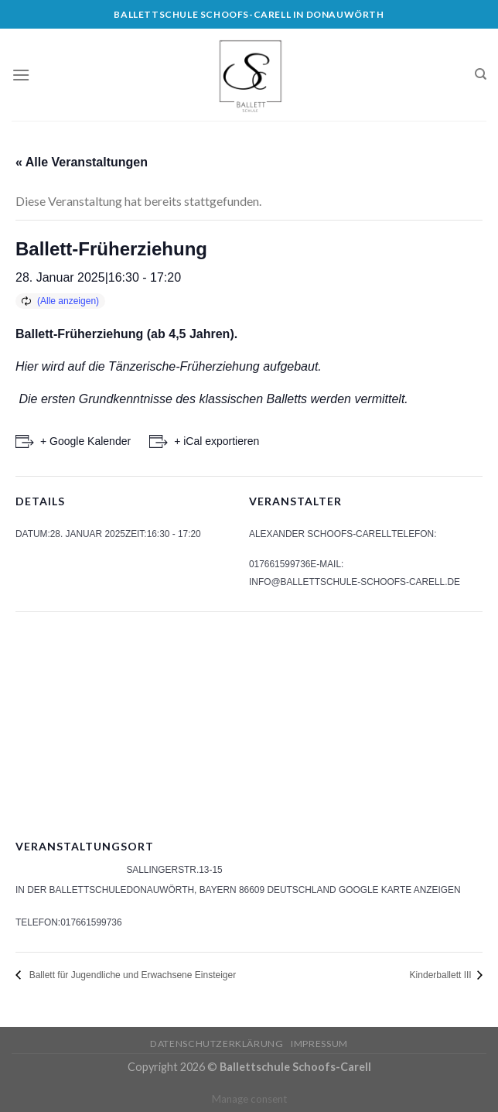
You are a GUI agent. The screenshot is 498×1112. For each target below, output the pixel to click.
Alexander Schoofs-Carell (320, 534)
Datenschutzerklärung (216, 1043)
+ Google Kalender (85, 441)
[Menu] (21, 75)
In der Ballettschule (70, 889)
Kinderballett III (442, 975)
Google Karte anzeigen (400, 889)
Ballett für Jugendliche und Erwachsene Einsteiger (130, 975)
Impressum (319, 1043)
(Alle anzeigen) (68, 301)
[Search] (480, 74)
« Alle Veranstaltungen (81, 162)
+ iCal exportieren (216, 441)
